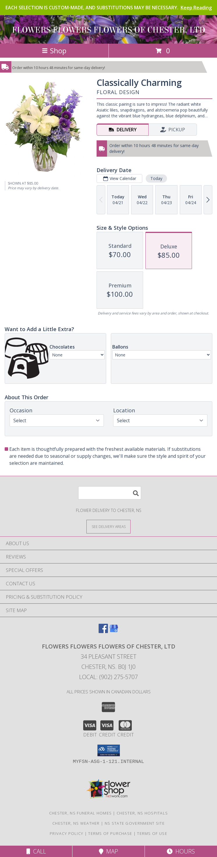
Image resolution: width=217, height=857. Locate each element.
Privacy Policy (66, 833)
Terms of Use (152, 833)
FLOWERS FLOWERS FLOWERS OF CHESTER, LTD (108, 30)
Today (156, 178)
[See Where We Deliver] (108, 526)
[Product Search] (109, 492)
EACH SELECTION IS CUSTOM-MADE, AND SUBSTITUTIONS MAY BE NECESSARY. (109, 7)
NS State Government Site (135, 823)
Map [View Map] (108, 851)
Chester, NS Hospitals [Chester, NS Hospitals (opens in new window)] (142, 813)
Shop (54, 50)
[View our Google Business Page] (113, 631)
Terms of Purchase (110, 833)
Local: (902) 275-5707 (108, 677)
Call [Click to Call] (36, 851)
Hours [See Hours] (181, 851)
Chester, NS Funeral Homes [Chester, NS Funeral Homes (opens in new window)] (80, 813)
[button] (108, 750)
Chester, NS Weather (76, 823)
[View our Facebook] (103, 631)
